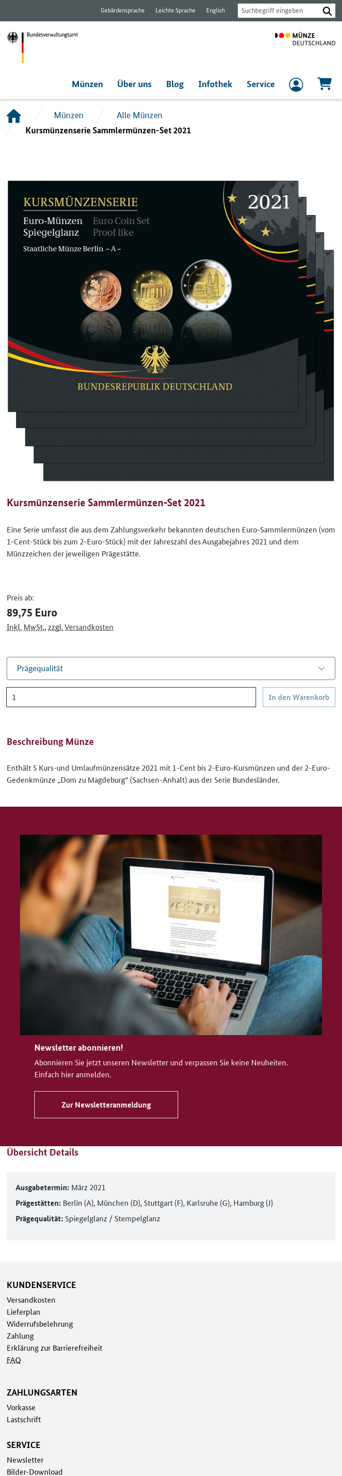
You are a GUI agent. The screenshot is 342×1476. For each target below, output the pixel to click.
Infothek (217, 84)
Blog (178, 84)
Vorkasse (21, 1407)
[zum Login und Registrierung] (296, 87)
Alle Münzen (138, 115)
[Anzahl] (131, 697)
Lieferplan (23, 1311)
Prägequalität (40, 668)
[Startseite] (14, 115)
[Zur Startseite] (305, 47)
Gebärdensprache (118, 10)
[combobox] (276, 11)
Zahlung (20, 1335)
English (211, 10)
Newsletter (24, 1459)
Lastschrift (23, 1419)
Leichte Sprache (171, 10)
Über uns (138, 84)
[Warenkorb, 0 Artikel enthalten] (324, 86)
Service (261, 84)
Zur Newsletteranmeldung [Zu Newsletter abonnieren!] (104, 1104)
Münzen (91, 84)
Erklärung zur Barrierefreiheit (54, 1347)
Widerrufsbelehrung (39, 1323)
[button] (327, 11)
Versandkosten (86, 627)
